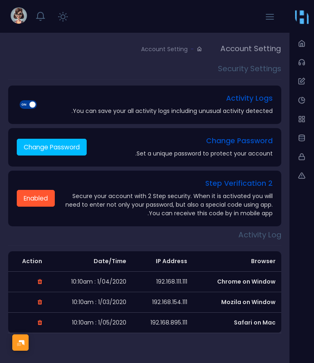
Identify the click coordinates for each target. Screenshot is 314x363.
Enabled (36, 198)
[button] (269, 16)
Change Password (52, 147)
